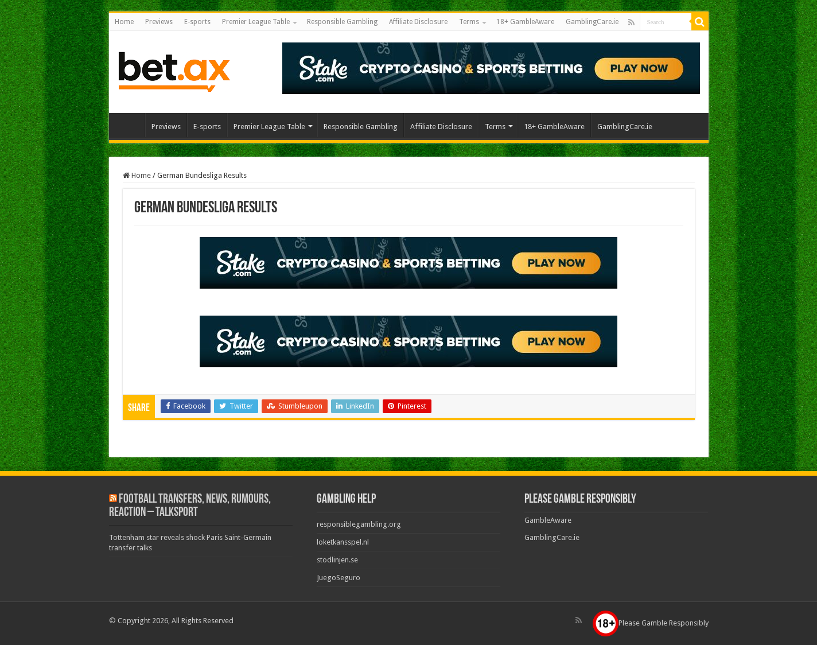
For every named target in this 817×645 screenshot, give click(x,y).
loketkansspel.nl (343, 542)
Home (124, 22)
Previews (159, 22)
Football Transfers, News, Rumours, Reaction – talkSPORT (190, 506)
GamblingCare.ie (592, 22)
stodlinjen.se (337, 559)
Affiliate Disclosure (418, 22)
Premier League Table (256, 22)
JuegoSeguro (338, 577)
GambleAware (547, 520)
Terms (469, 22)
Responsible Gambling (342, 22)
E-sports (197, 22)
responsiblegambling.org (359, 524)
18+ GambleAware (525, 22)
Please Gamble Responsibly (651, 623)
